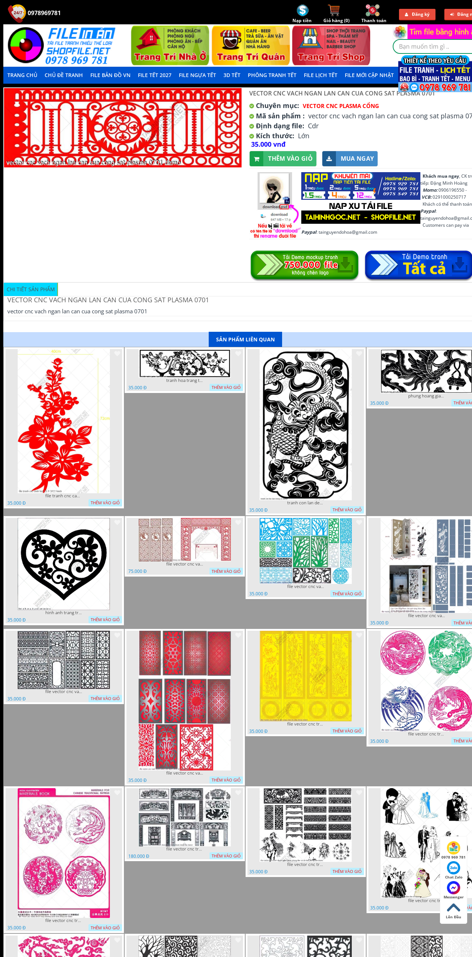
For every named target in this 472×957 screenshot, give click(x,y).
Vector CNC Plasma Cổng (341, 105)
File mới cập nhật (369, 75)
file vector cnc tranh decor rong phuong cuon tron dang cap (63, 920)
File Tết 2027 (154, 75)
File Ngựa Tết (197, 75)
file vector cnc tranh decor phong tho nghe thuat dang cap (184, 849)
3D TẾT (231, 75)
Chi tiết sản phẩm (31, 289)
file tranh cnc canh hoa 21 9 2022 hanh (63, 495)
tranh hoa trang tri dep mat (184, 380)
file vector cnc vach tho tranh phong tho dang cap (184, 564)
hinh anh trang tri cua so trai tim (63, 612)
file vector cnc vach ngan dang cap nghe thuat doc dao (184, 773)
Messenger (454, 890)
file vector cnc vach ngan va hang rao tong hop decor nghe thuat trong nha (305, 586)
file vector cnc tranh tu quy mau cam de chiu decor (305, 724)
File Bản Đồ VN (110, 75)
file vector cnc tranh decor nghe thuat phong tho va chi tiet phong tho (305, 864)
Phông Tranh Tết (272, 75)
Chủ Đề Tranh (64, 75)
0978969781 (34, 13)
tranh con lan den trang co (305, 502)
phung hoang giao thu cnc (426, 396)
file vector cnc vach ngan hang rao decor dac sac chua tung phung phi (63, 691)
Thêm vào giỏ (281, 158)
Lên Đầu (453, 910)
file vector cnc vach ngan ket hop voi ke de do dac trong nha (426, 615)
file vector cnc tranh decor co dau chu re (426, 900)
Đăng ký (417, 14)
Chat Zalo (453, 870)
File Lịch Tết (320, 75)
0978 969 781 (453, 850)
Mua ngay (348, 158)
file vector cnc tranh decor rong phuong (426, 734)
